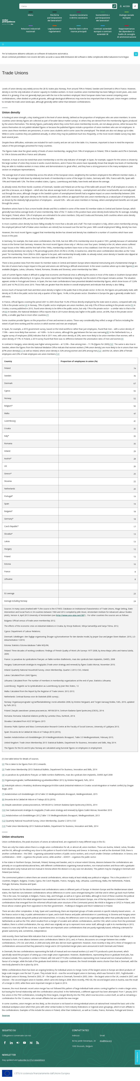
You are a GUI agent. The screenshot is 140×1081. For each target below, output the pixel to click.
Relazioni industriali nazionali (30, 30)
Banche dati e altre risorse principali (78, 30)
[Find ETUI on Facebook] (5, 1042)
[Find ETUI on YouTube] (24, 1042)
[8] (108, 332)
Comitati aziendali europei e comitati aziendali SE (103, 31)
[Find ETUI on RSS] (37, 1042)
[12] (99, 350)
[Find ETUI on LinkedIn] (11, 1042)
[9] (122, 339)
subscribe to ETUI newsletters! (31, 1060)
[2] (133, 266)
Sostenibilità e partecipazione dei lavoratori (102, 18)
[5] (132, 305)
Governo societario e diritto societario (79, 16)
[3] (3, 769)
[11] (21, 350)
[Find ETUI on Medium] (31, 1042)
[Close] (136, 54)
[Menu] (3, 44)
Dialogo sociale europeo (126, 16)
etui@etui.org (106, 1041)
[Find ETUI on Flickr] (18, 1042)
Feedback (137, 1057)
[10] (111, 344)
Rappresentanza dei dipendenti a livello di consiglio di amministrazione (126, 32)
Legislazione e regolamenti (54, 30)
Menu (30, 15)
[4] (26, 305)
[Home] (8, 22)
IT (135, 6)
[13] (57, 354)
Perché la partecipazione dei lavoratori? (54, 18)
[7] (47, 315)
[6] (6, 311)
